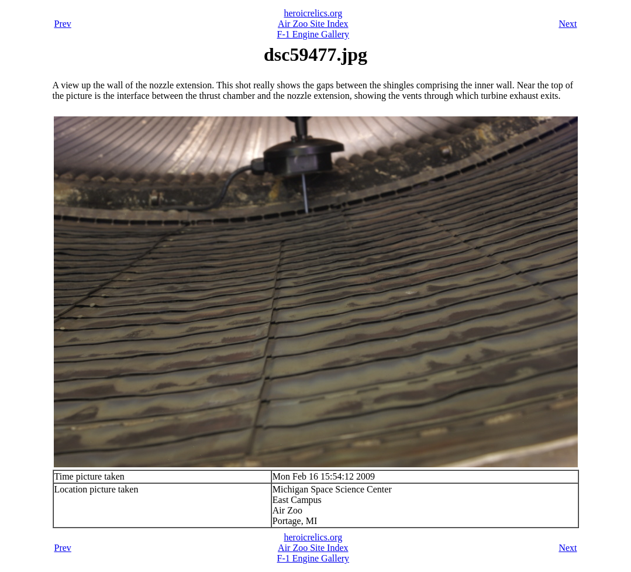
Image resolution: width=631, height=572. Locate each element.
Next (567, 24)
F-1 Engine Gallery (313, 34)
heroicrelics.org (313, 13)
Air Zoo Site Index (313, 24)
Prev (62, 24)
